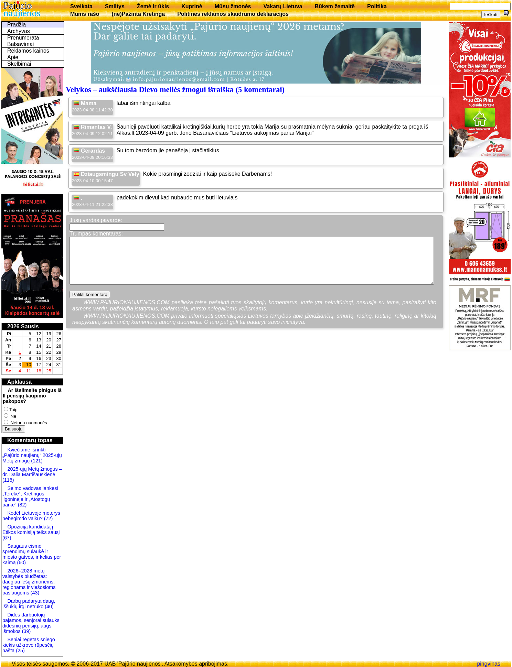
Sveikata (81, 6)
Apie (12, 57)
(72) (48, 518)
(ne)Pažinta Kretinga (138, 14)
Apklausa (19, 382)
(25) (19, 650)
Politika (377, 6)
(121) (37, 460)
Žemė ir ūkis (153, 6)
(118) (8, 480)
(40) (48, 606)
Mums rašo (84, 14)
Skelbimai (19, 64)
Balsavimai (20, 44)
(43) (34, 592)
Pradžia (16, 25)
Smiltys (115, 6)
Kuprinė (191, 6)
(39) (26, 631)
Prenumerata (23, 38)
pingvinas (488, 664)
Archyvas (18, 31)
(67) (6, 537)
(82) (22, 504)
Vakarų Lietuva (282, 6)
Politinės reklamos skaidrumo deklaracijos (233, 14)
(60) (20, 562)
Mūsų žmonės (233, 6)
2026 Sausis (23, 326)
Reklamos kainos (28, 51)
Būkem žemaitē (334, 6)
